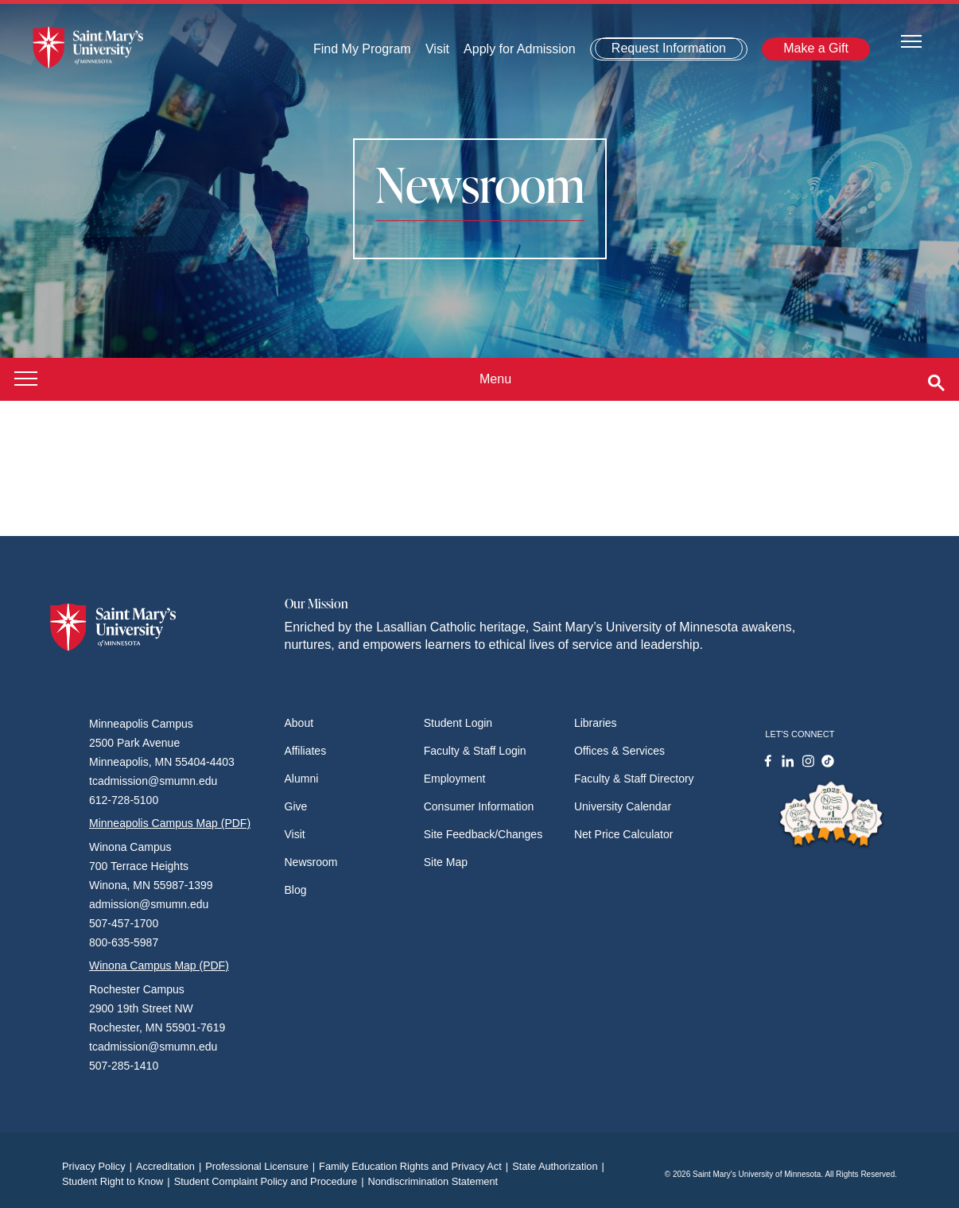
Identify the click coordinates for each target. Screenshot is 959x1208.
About (299, 723)
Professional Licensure (262, 1166)
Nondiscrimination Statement (432, 1181)
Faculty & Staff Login (475, 750)
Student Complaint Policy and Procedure (271, 1181)
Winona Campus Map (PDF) (159, 965)
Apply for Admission (520, 49)
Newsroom (311, 862)
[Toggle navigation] (911, 40)
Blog (296, 890)
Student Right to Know (118, 1181)
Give (296, 806)
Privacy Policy (99, 1166)
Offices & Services (619, 750)
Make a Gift (815, 48)
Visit (437, 49)
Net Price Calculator (624, 834)
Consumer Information (479, 806)
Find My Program (362, 49)
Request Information (669, 48)
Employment (455, 778)
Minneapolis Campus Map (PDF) (169, 823)
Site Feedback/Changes (483, 834)
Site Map (446, 862)
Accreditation (170, 1166)
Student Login (458, 723)
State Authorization (560, 1166)
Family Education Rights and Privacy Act (415, 1166)
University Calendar (622, 806)
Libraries (595, 723)
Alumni (302, 778)
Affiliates (306, 750)
